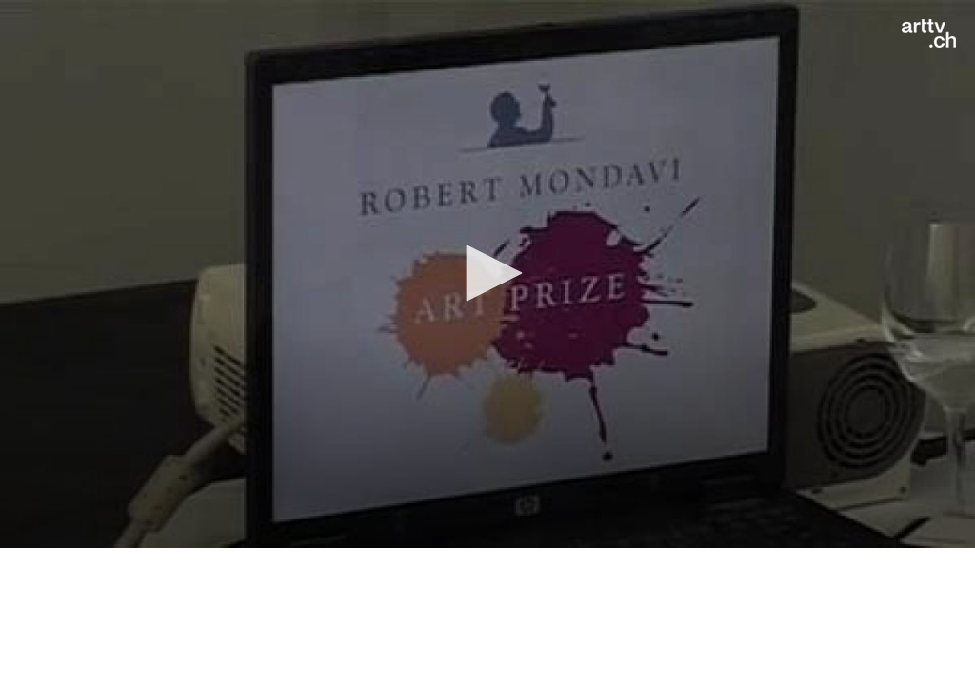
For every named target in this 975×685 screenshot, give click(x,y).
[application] (487, 274)
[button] (487, 273)
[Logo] (929, 33)
